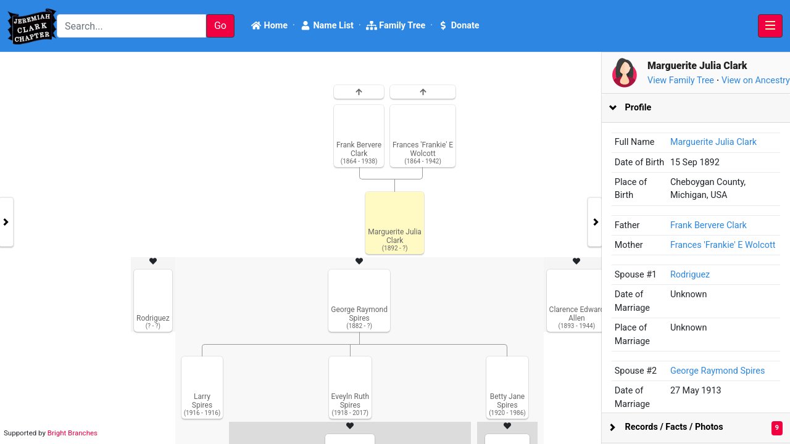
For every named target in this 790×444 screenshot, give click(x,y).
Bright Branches (73, 433)
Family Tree (396, 25)
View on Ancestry (755, 80)
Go (220, 25)
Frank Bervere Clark (708, 225)
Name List (327, 25)
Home (269, 25)
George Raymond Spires (717, 371)
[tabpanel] (395, 248)
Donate (458, 25)
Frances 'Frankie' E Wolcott (723, 245)
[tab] (696, 108)
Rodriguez (690, 274)
